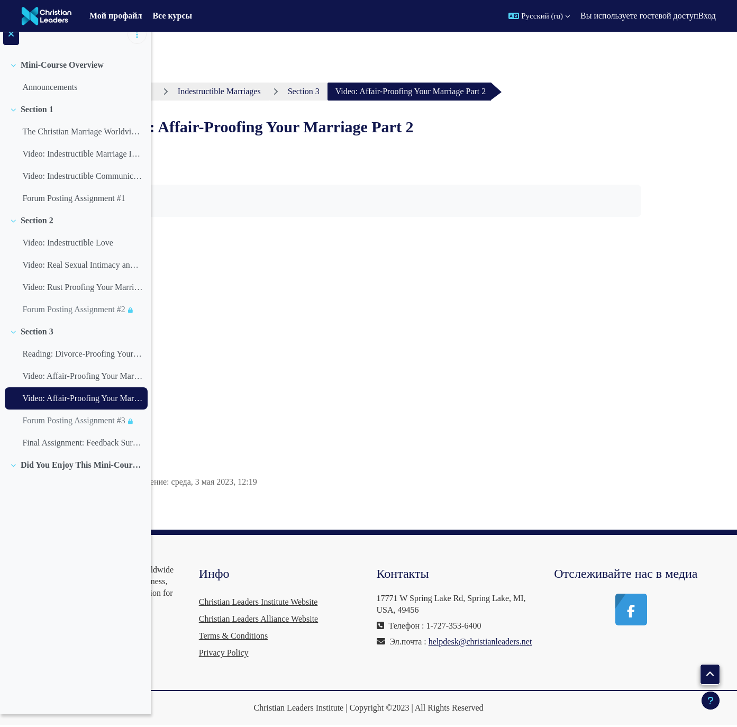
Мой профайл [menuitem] (115, 15)
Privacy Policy (343, 652)
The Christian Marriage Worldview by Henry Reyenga (82, 144)
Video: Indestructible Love (67, 255)
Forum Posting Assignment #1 (73, 210)
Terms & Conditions (353, 635)
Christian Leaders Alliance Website (378, 618)
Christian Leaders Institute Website (378, 601)
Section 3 (37, 344)
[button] (539, 16)
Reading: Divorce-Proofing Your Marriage (82, 366)
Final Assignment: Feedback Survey (82, 455)
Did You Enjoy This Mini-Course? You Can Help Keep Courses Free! (82, 477)
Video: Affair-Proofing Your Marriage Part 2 (82, 410)
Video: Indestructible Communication (82, 188)
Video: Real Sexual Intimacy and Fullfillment (82, 277)
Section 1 (37, 121)
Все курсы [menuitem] (172, 15)
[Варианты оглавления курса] (137, 47)
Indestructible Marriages (311, 91)
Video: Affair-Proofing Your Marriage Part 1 (82, 388)
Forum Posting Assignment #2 (73, 321)
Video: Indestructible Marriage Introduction (82, 166)
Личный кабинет (213, 91)
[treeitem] (75, 89)
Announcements (49, 99)
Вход (707, 15)
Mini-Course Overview (62, 77)
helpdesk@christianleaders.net (508, 653)
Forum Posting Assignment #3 (73, 433)
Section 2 (37, 233)
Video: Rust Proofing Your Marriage (82, 299)
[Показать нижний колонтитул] (710, 700)
